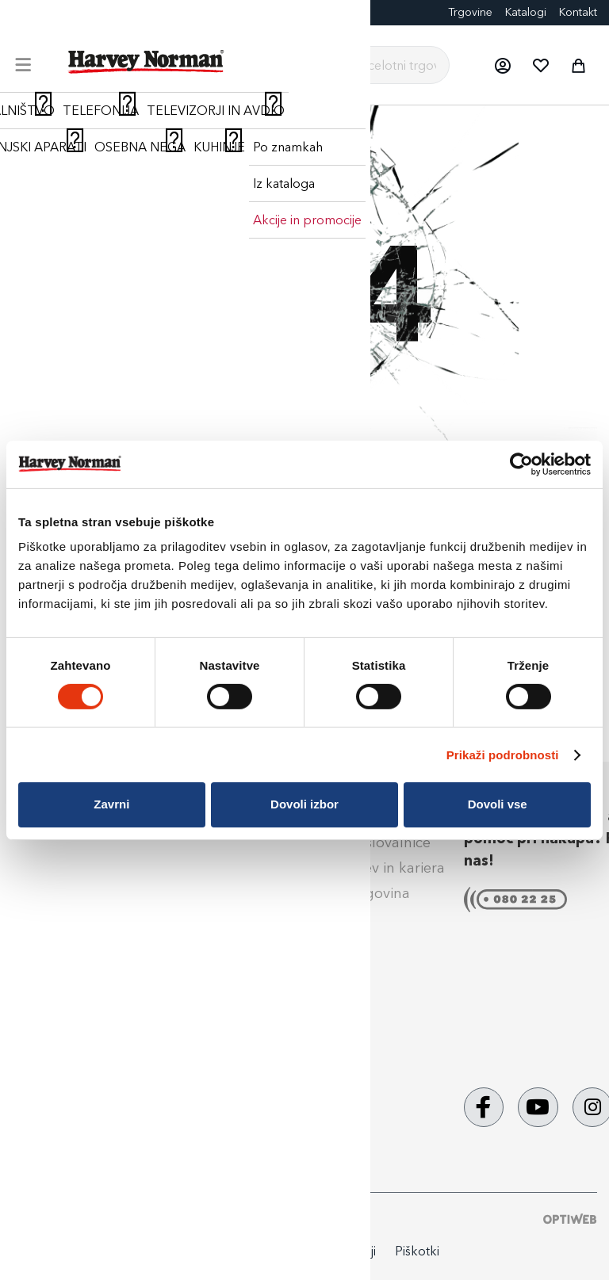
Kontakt (578, 12)
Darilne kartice (153, 12)
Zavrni (111, 804)
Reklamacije (55, 918)
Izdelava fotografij (224, 988)
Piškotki (417, 1251)
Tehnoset (193, 1061)
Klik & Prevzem (66, 893)
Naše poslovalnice (370, 842)
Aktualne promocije (229, 1086)
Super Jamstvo (212, 842)
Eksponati (227, 12)
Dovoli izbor (304, 804)
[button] (502, 65)
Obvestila (47, 1068)
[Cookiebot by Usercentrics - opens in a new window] (521, 464)
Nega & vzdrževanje (83, 1043)
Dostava (43, 868)
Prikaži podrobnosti (502, 755)
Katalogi (525, 12)
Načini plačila (60, 842)
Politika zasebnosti (222, 1251)
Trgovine (470, 12)
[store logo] (146, 62)
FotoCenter (76, 12)
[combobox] (367, 65)
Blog (24, 12)
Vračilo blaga (60, 944)
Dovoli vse (497, 804)
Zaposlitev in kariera (377, 868)
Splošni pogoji (63, 970)
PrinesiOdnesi (208, 1112)
